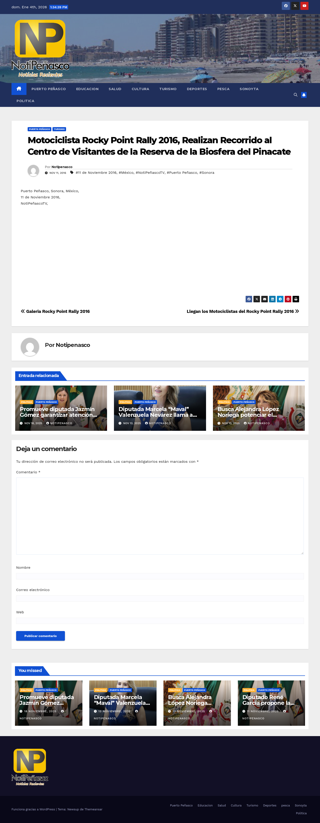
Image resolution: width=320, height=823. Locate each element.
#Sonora (206, 172)
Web (20, 612)
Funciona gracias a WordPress (34, 809)
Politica (25, 101)
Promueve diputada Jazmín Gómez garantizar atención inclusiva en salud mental (57, 415)
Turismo (168, 89)
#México (126, 172)
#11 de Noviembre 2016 (96, 172)
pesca (223, 89)
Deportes (197, 89)
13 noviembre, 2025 (115, 711)
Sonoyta (249, 89)
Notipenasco (62, 167)
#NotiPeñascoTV (150, 172)
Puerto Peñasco (49, 89)
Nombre (23, 567)
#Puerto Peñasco (182, 172)
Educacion (87, 89)
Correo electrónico (32, 590)
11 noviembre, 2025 (263, 711)
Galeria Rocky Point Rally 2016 (55, 311)
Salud (115, 89)
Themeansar (93, 809)
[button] (295, 95)
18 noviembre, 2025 (41, 711)
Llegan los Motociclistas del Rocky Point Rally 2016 (243, 311)
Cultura (140, 89)
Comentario (28, 472)
